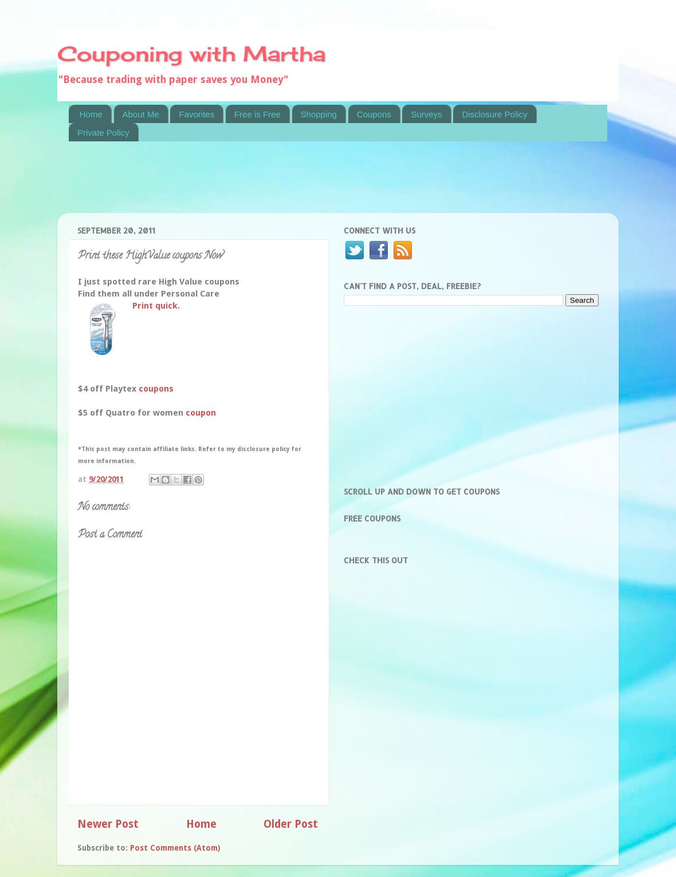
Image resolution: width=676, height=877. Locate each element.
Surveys (426, 114)
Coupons (374, 114)
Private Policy (103, 132)
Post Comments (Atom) (175, 847)
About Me (141, 114)
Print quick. (156, 306)
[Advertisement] (277, 184)
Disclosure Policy (494, 114)
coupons (156, 389)
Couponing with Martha (191, 53)
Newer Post (108, 824)
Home (91, 114)
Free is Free (257, 114)
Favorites (196, 114)
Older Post (291, 824)
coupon (201, 413)
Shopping (319, 114)
